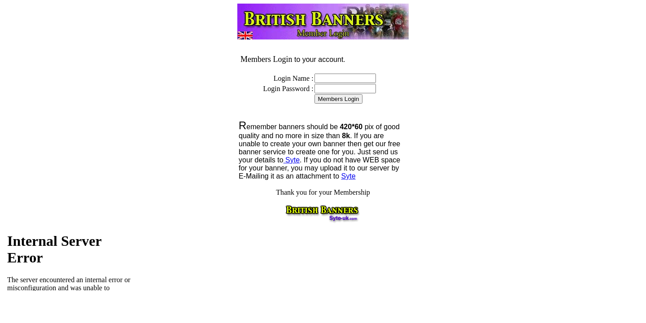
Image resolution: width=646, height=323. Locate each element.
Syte (292, 160)
